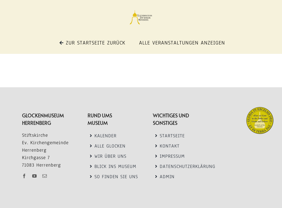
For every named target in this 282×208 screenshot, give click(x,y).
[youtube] (36, 176)
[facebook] (26, 176)
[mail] (46, 176)
